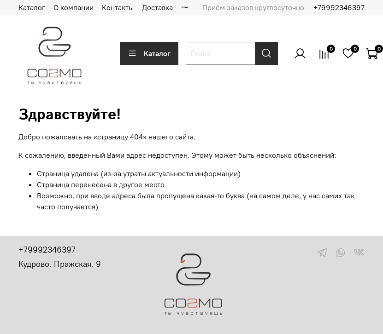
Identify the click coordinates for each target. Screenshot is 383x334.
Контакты (118, 7)
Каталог (31, 7)
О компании (73, 7)
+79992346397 (339, 7)
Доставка (157, 7)
